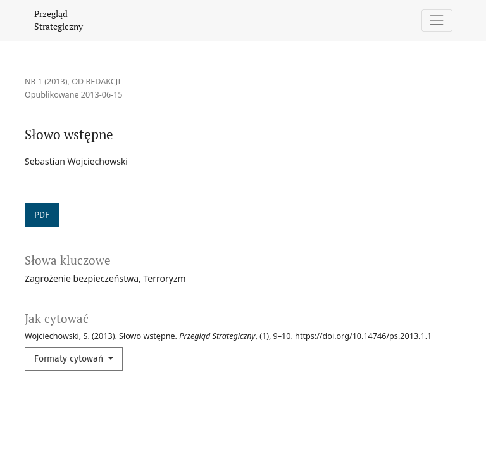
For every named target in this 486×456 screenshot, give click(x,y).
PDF (41, 215)
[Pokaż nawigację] (436, 21)
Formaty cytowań (70, 358)
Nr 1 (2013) (46, 81)
